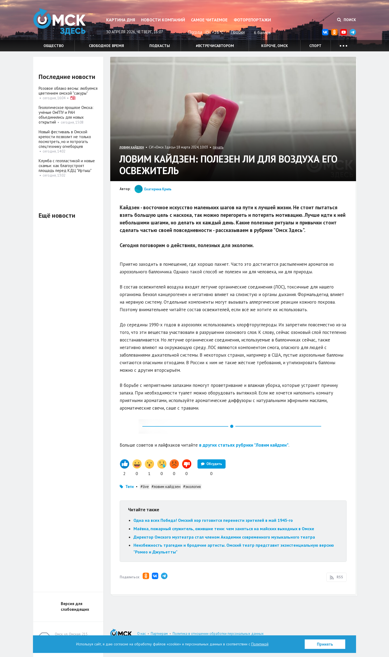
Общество (53, 45)
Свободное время (106, 45)
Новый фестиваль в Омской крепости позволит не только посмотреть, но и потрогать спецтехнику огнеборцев (65, 139)
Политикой (260, 644)
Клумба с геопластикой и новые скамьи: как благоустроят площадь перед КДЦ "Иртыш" (67, 165)
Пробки (238, 32)
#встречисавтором (215, 45)
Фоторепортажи (252, 19)
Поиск (346, 19)
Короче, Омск (274, 45)
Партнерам (159, 633)
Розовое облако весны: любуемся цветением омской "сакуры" (68, 91)
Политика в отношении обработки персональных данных (218, 633)
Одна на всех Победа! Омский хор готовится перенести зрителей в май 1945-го (213, 520)
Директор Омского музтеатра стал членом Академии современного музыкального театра (224, 537)
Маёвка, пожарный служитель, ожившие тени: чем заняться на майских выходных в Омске (223, 528)
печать (218, 147)
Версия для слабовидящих (75, 606)
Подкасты (159, 45)
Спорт (315, 45)
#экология (192, 486)
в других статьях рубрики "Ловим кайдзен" (244, 445)
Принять (325, 644)
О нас (141, 633)
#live (144, 486)
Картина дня (120, 19)
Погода (195, 32)
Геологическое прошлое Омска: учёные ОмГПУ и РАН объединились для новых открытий (66, 115)
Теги (129, 486)
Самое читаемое (209, 19)
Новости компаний (163, 19)
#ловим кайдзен (166, 486)
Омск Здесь (60, 22)
